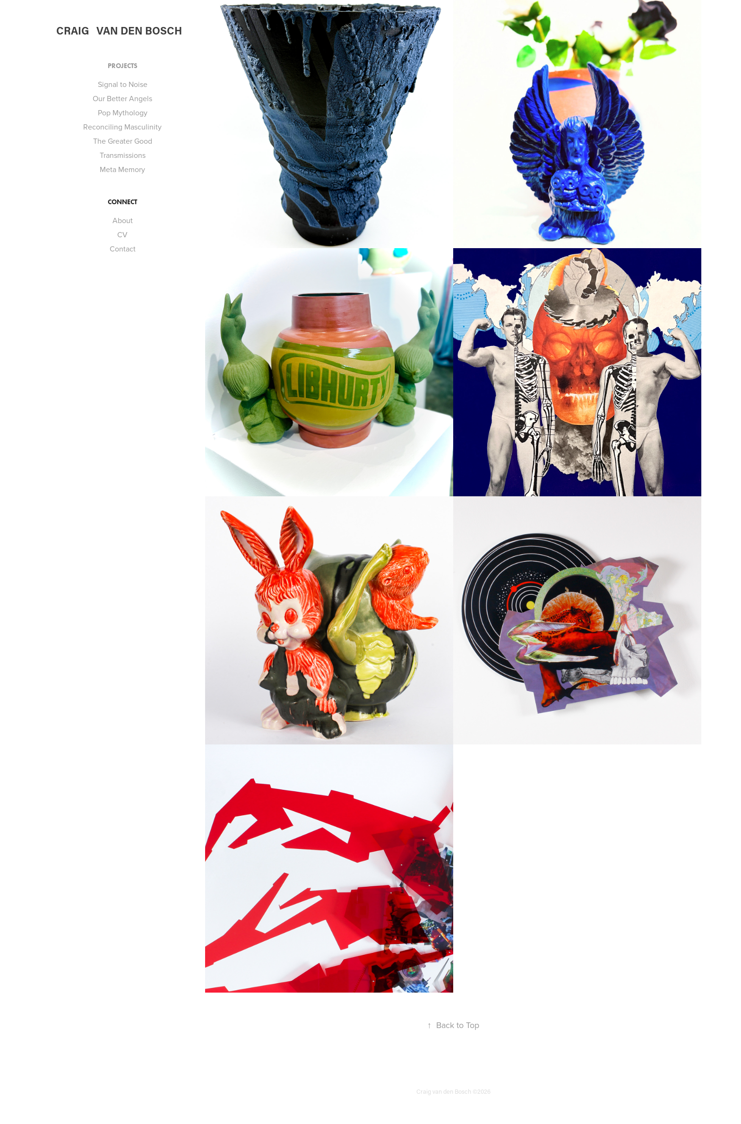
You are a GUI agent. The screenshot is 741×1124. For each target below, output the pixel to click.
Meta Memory (122, 169)
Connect (122, 202)
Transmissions (123, 155)
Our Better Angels (122, 98)
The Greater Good (122, 141)
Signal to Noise (122, 84)
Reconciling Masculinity (122, 126)
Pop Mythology (122, 112)
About (122, 220)
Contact (123, 248)
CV (122, 234)
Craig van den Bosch (119, 30)
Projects (123, 66)
